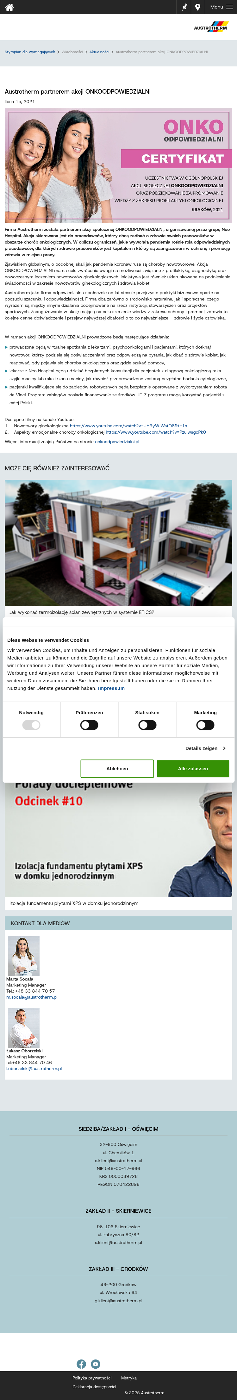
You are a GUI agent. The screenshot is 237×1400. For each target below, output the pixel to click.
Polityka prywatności (92, 1378)
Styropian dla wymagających (30, 51)
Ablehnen (117, 768)
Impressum (111, 688)
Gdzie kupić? (198, 7)
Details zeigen (201, 748)
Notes (184, 3)
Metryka (129, 1378)
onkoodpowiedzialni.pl (117, 441)
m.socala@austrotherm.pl (32, 997)
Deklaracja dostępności (94, 1387)
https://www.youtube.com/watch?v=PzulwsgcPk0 (156, 432)
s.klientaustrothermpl (118, 1242)
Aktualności (99, 51)
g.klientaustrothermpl (118, 1301)
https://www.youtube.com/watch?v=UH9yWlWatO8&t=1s (128, 426)
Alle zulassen (193, 768)
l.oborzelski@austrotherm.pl (34, 1068)
